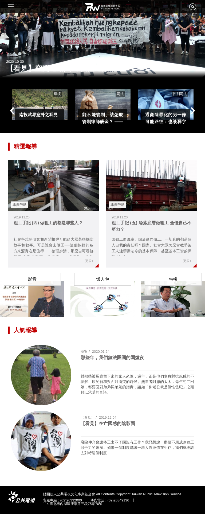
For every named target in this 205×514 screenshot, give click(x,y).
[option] (40, 104)
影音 (32, 279)
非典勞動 (19, 205)
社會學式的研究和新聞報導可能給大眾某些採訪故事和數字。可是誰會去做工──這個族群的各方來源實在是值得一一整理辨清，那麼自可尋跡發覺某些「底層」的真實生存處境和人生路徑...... (53, 251)
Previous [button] (12, 111)
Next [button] (192, 111)
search (193, 8)
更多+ (89, 261)
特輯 (173, 279)
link (53, 185)
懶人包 (102, 279)
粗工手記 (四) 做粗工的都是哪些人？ (48, 223)
